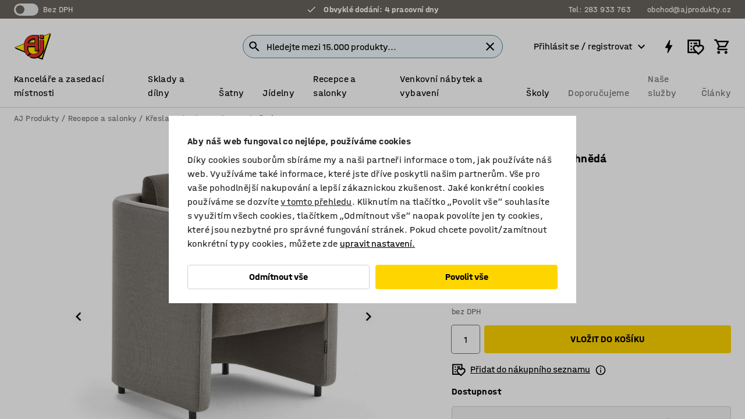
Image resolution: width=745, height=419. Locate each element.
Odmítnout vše (278, 276)
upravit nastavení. (377, 243)
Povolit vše (466, 276)
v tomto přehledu (316, 201)
